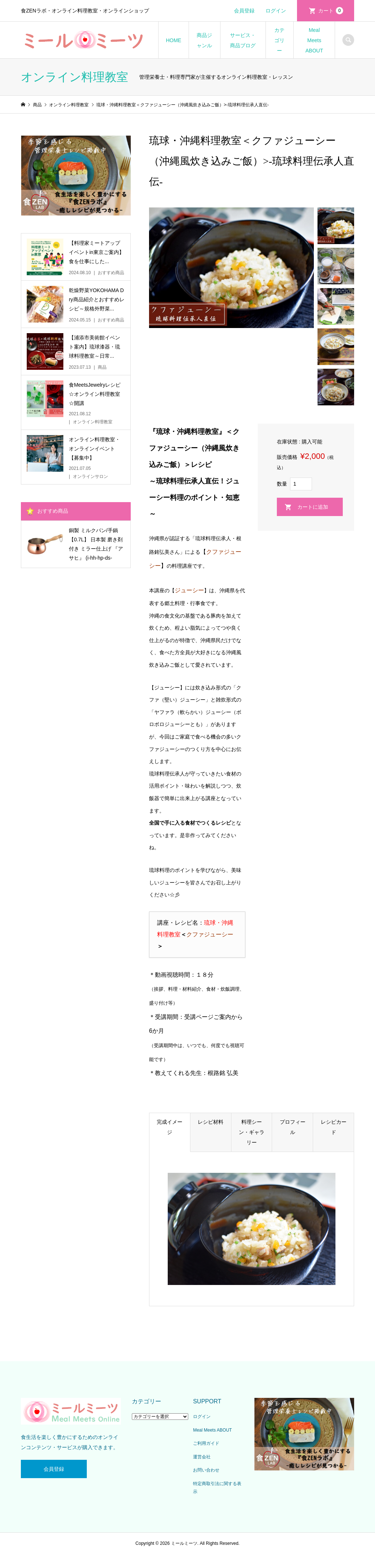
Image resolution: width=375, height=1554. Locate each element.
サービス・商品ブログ (243, 40)
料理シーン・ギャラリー (251, 1132)
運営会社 (202, 1456)
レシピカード (333, 1127)
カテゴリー (279, 40)
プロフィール (292, 1127)
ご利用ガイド (206, 1443)
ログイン (276, 11)
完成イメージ (169, 1127)
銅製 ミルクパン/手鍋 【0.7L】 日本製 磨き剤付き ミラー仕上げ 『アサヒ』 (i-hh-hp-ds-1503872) (96, 545)
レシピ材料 (210, 1122)
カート (330, 10)
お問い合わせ (206, 1470)
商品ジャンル (204, 40)
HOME (173, 40)
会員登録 (244, 11)
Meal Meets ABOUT (314, 40)
